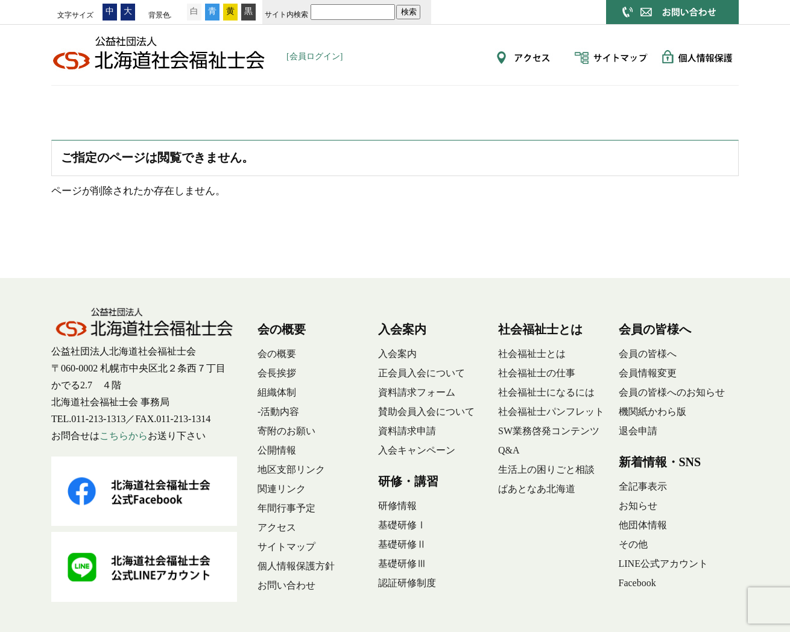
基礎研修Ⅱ (402, 544)
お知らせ (638, 506)
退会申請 (638, 431)
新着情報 (693, 104)
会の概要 (151, 104)
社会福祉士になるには (546, 392)
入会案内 (241, 104)
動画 (603, 104)
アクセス (277, 527)
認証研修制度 (407, 583)
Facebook (637, 583)
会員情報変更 (648, 373)
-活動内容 (278, 411)
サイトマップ (286, 547)
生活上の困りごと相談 (546, 469)
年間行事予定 (286, 508)
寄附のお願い (286, 431)
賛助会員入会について (426, 411)
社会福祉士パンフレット (551, 411)
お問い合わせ (286, 585)
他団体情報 (643, 525)
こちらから (124, 436)
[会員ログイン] (314, 56)
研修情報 (397, 506)
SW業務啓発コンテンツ (548, 431)
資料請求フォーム (416, 392)
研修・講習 (331, 104)
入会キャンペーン (416, 450)
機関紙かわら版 (652, 411)
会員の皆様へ (512, 104)
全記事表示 (643, 486)
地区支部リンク (291, 469)
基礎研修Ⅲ (402, 563)
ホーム (78, 104)
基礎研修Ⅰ (402, 525)
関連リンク (282, 489)
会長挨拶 (277, 373)
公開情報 (277, 450)
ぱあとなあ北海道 (536, 489)
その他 (633, 544)
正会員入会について (421, 373)
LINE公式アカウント (663, 563)
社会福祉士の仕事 (536, 373)
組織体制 (277, 392)
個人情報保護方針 (296, 566)
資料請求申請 (407, 431)
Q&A (509, 450)
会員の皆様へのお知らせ (672, 392)
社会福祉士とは (422, 104)
